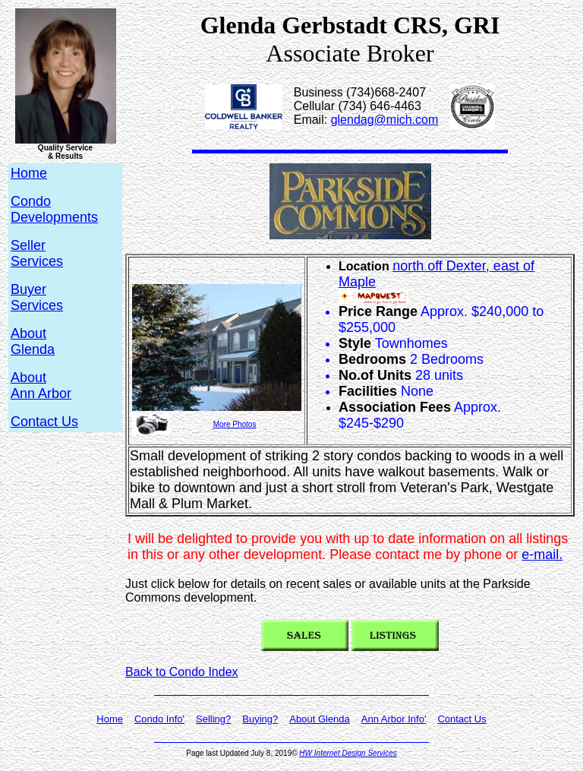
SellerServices (37, 253)
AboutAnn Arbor (41, 385)
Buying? (260, 719)
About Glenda (319, 719)
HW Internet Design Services (347, 753)
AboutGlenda (33, 341)
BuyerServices (37, 297)
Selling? (213, 719)
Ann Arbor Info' (394, 719)
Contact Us (44, 421)
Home (109, 719)
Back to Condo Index (181, 671)
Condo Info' (159, 719)
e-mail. (542, 554)
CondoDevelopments (54, 209)
